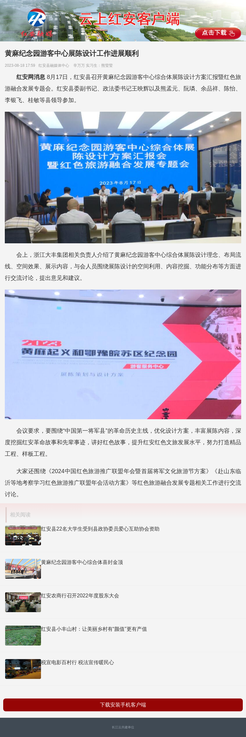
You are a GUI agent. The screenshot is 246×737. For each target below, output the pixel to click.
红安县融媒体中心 (55, 65)
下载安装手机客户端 (123, 704)
